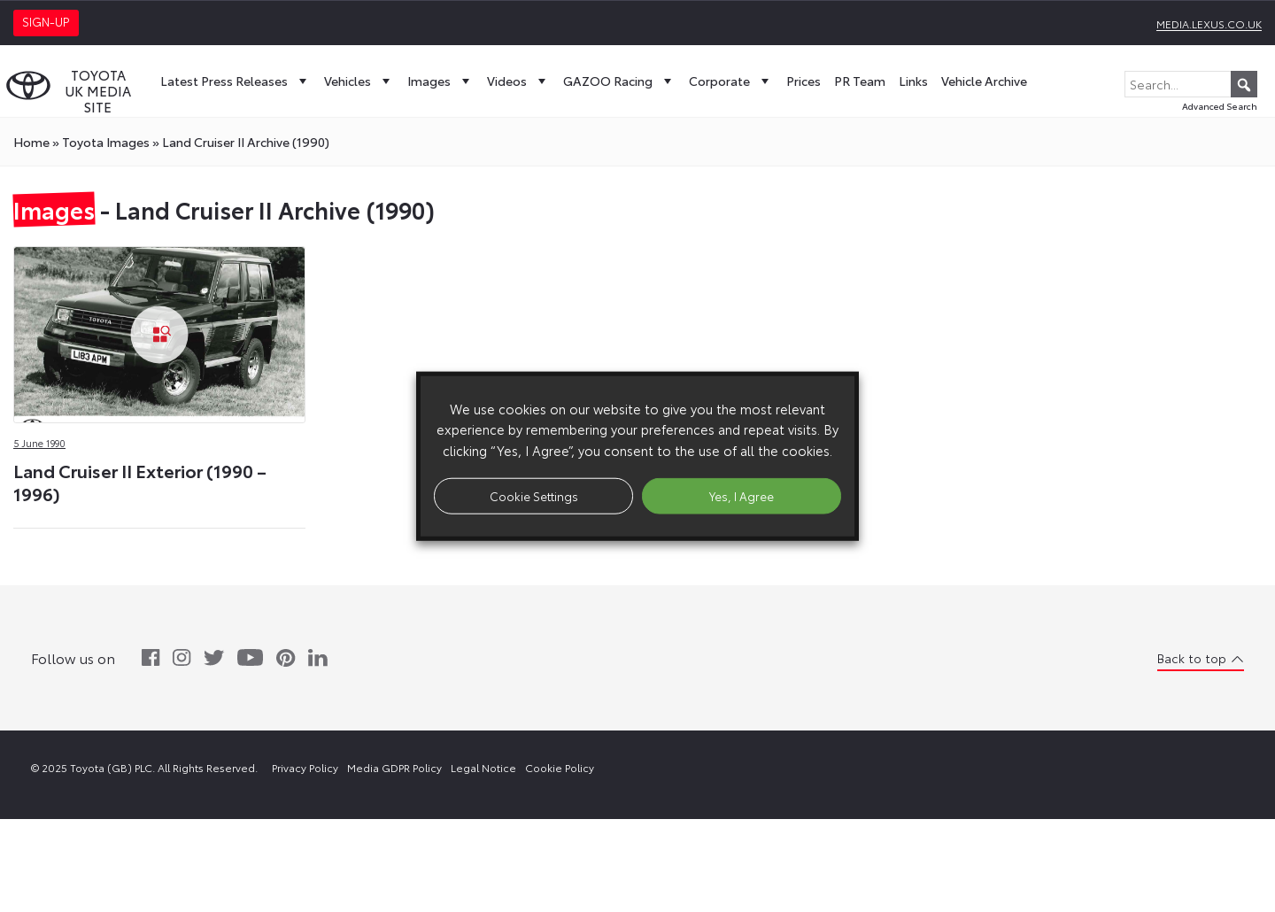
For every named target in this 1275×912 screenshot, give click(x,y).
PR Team (859, 80)
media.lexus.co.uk (1209, 23)
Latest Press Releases (235, 80)
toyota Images (106, 142)
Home (31, 142)
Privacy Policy (305, 767)
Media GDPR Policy (394, 767)
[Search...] (1190, 84)
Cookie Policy (559, 767)
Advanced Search (1219, 105)
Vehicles (359, 80)
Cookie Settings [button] (534, 495)
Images (440, 80)
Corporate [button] (731, 80)
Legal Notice (483, 767)
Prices (803, 80)
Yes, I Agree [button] (741, 495)
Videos (518, 80)
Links (913, 80)
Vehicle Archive (984, 80)
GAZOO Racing (619, 80)
